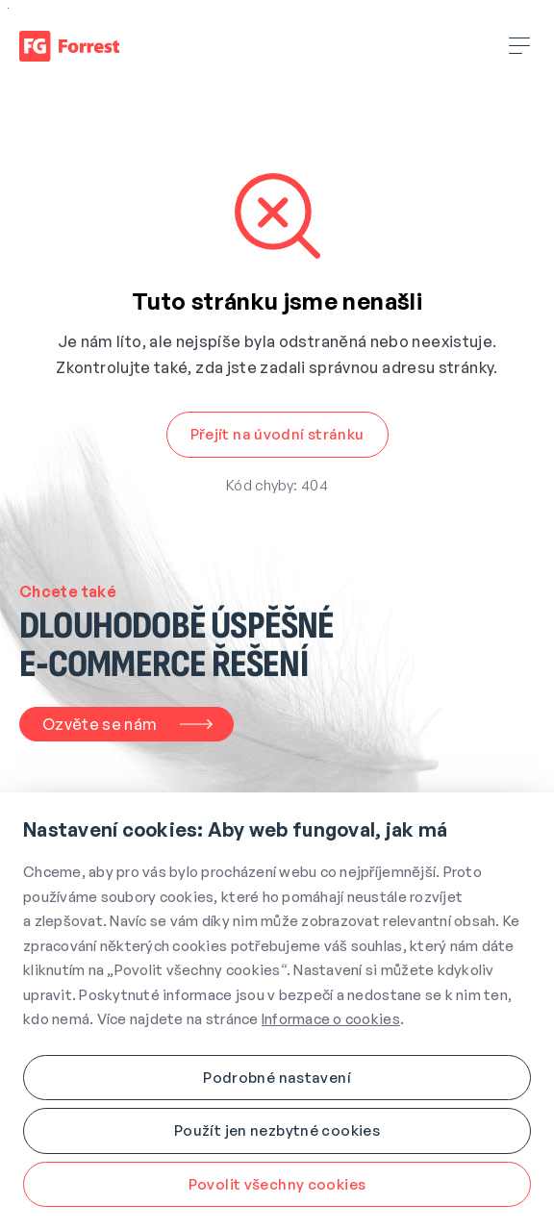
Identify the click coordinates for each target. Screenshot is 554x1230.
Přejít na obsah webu (8, 8)
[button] (277, 435)
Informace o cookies (331, 1019)
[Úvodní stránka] (69, 46)
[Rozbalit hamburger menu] (520, 46)
